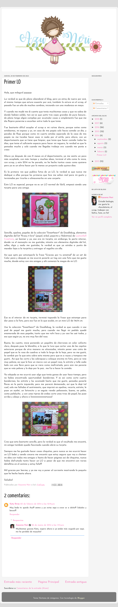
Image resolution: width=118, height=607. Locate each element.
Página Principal (48, 582)
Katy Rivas (15, 504)
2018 (97, 119)
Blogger (81, 598)
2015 (97, 131)
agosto (100, 143)
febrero (101, 152)
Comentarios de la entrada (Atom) (32, 588)
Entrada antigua (75, 582)
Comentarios (100, 108)
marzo (100, 147)
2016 (97, 127)
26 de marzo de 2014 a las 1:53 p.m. (48, 525)
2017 (97, 123)
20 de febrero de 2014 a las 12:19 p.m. (37, 504)
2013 (97, 161)
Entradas (98, 104)
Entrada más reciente (18, 582)
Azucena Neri (22, 525)
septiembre (102, 139)
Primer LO (101, 155)
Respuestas (18, 520)
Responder (14, 514)
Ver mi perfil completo (102, 217)
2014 (97, 136)
